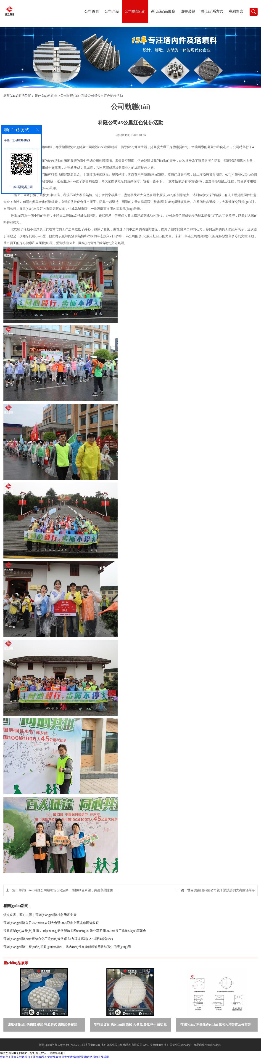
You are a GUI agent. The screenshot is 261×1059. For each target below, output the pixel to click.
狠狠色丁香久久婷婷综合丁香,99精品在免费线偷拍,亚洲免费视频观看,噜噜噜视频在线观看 (54, 1057)
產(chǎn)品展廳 (163, 11)
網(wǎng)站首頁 (46, 95)
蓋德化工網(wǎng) (181, 1044)
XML (146, 1044)
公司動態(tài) (135, 11)
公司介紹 (112, 11)
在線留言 (236, 11)
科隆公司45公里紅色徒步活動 (102, 95)
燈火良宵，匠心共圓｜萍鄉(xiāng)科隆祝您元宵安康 (39, 915)
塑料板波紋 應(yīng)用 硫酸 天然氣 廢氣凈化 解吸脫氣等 (130, 1025)
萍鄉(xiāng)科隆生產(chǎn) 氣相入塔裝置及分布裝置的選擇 (215, 1025)
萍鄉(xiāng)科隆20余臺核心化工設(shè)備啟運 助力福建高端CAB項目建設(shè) (58, 939)
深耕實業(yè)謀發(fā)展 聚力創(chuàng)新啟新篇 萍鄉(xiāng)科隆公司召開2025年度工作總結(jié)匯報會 (74, 931)
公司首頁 (91, 11)
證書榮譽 (188, 11)
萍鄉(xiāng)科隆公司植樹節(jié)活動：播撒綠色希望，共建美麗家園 (66, 890)
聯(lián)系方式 (212, 11)
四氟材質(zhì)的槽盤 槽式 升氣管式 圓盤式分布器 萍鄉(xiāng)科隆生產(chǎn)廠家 (42, 1025)
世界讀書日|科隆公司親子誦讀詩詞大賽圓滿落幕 (221, 890)
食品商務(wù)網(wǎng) (207, 1044)
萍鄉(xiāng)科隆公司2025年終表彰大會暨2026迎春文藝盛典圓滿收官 (51, 923)
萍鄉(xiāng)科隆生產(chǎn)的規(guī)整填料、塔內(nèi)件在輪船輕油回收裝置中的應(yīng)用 (67, 947)
